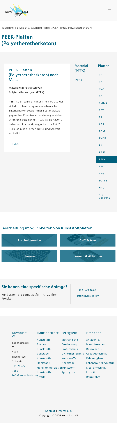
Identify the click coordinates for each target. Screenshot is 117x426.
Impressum (65, 414)
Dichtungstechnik (73, 357)
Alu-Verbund (104, 199)
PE (100, 78)
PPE (101, 176)
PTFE (102, 155)
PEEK (102, 162)
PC (100, 99)
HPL (101, 190)
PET (101, 113)
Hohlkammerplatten (50, 371)
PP (100, 85)
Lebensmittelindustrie (100, 366)
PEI (101, 169)
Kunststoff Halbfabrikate (15, 31)
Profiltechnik (70, 352)
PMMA (103, 106)
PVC (101, 92)
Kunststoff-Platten (40, 31)
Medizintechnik (96, 371)
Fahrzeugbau (94, 361)
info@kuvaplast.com (88, 298)
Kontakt (50, 414)
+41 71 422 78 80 (86, 293)
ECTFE (103, 183)
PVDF (102, 141)
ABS (101, 127)
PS (100, 120)
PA (100, 148)
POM (102, 134)
